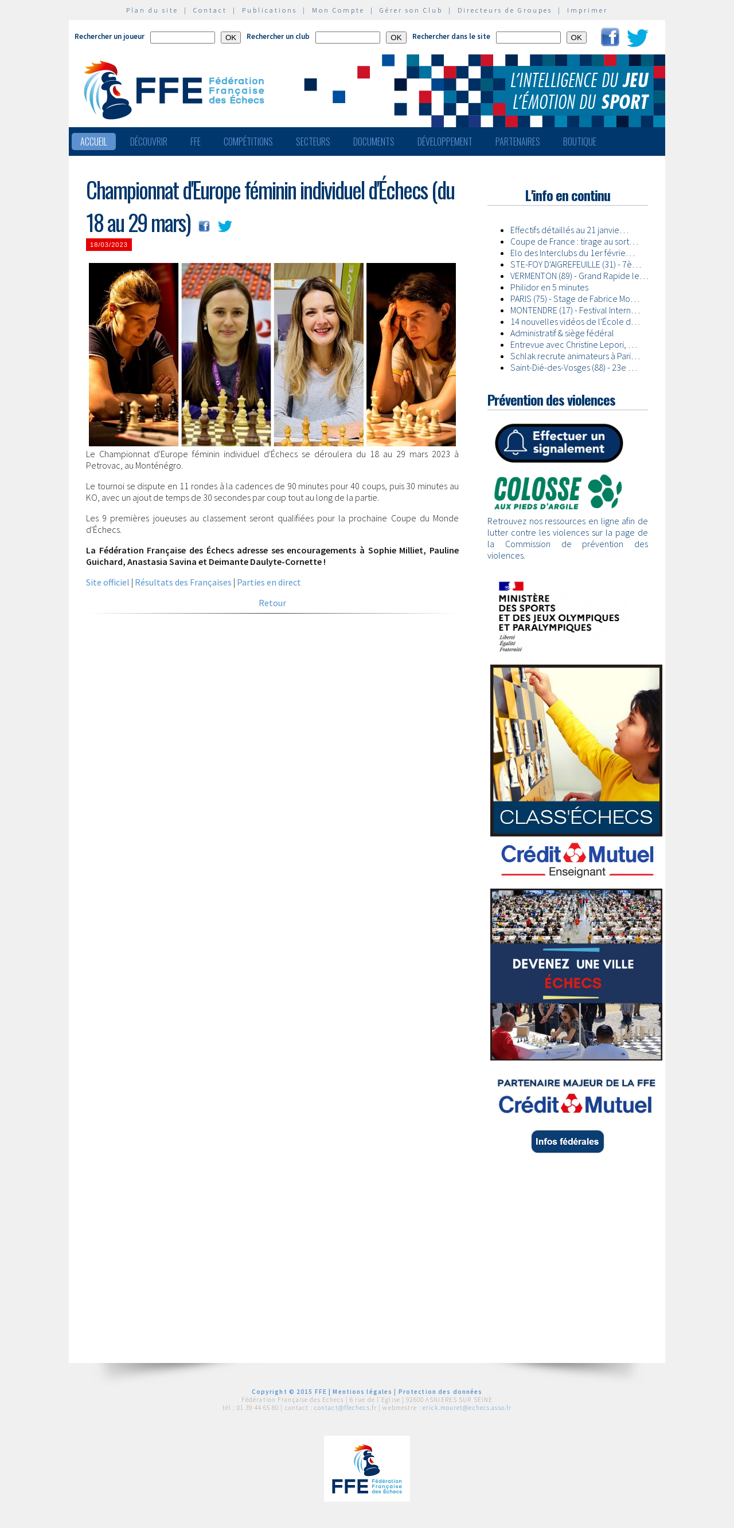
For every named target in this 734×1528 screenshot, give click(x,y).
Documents (374, 141)
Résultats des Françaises (183, 582)
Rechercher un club (278, 36)
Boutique (579, 141)
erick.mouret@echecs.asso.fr (467, 1408)
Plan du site (152, 10)
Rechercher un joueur (110, 36)
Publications (269, 10)
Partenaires (517, 141)
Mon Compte (338, 10)
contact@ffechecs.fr (345, 1408)
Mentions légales (362, 1392)
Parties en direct (269, 582)
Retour (272, 602)
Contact (210, 10)
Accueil (93, 141)
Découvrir (148, 141)
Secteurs (313, 141)
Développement (445, 141)
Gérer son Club (411, 10)
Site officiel (108, 582)
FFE (195, 141)
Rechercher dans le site (451, 36)
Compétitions (248, 141)
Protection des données (441, 1392)
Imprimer (587, 10)
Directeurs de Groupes (505, 10)
